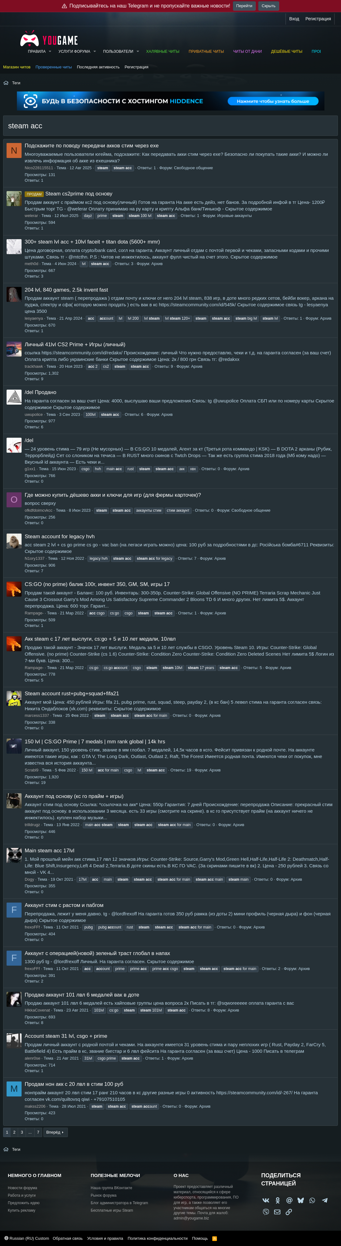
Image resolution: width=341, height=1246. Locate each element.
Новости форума (22, 1188)
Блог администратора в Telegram (119, 1203)
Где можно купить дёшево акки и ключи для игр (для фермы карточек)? (113, 495)
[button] (50, 52)
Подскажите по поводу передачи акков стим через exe (92, 146)
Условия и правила (105, 1238)
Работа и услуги (22, 1195)
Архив (157, 263)
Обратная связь (68, 1238)
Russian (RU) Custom (26, 1238)
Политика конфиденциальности (158, 1238)
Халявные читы (162, 51)
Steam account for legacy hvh (60, 536)
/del (29, 440)
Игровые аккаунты (234, 215)
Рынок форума (103, 1195)
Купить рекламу (21, 1210)
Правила (37, 51)
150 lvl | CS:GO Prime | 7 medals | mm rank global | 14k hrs (95, 742)
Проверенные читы (54, 67)
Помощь (200, 1238)
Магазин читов (17, 67)
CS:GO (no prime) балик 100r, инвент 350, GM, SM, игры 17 (97, 584)
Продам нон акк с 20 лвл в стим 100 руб (74, 1084)
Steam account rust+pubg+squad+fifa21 (72, 694)
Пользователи (118, 51)
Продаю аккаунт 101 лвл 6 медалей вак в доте (82, 995)
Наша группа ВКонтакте (111, 1188)
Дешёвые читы (287, 51)
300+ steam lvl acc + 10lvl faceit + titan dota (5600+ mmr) (92, 242)
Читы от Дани (247, 51)
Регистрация (136, 67)
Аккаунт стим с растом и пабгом (64, 905)
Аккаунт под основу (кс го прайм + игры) (74, 796)
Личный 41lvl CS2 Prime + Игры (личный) (75, 344)
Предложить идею (24, 1203)
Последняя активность (98, 67)
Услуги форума (74, 51)
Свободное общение (193, 167)
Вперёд (53, 1132)
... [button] (30, 1132)
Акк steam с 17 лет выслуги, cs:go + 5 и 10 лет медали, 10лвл (100, 639)
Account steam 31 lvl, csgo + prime (66, 1036)
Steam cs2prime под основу (68, 194)
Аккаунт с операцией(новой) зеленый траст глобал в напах (97, 953)
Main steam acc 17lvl (49, 851)
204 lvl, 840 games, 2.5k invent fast (66, 290)
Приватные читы (206, 51)
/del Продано (40, 392)
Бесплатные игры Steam (112, 1210)
